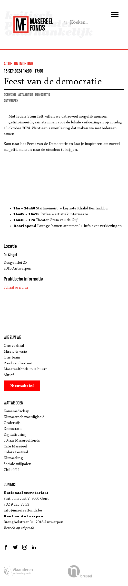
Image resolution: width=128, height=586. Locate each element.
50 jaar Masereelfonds (22, 441)
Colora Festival (16, 452)
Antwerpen (11, 100)
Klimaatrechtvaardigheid (24, 417)
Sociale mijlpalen (17, 464)
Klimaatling (13, 458)
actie (8, 63)
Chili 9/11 (12, 470)
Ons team (12, 357)
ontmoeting (23, 63)
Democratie (13, 429)
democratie (42, 94)
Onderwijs (12, 423)
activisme (10, 94)
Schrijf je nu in (16, 288)
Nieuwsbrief (22, 386)
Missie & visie (15, 352)
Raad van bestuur (18, 363)
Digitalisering (15, 435)
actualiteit (25, 94)
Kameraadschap (16, 411)
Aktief (9, 375)
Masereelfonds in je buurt (25, 369)
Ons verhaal (14, 346)
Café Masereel (15, 446)
